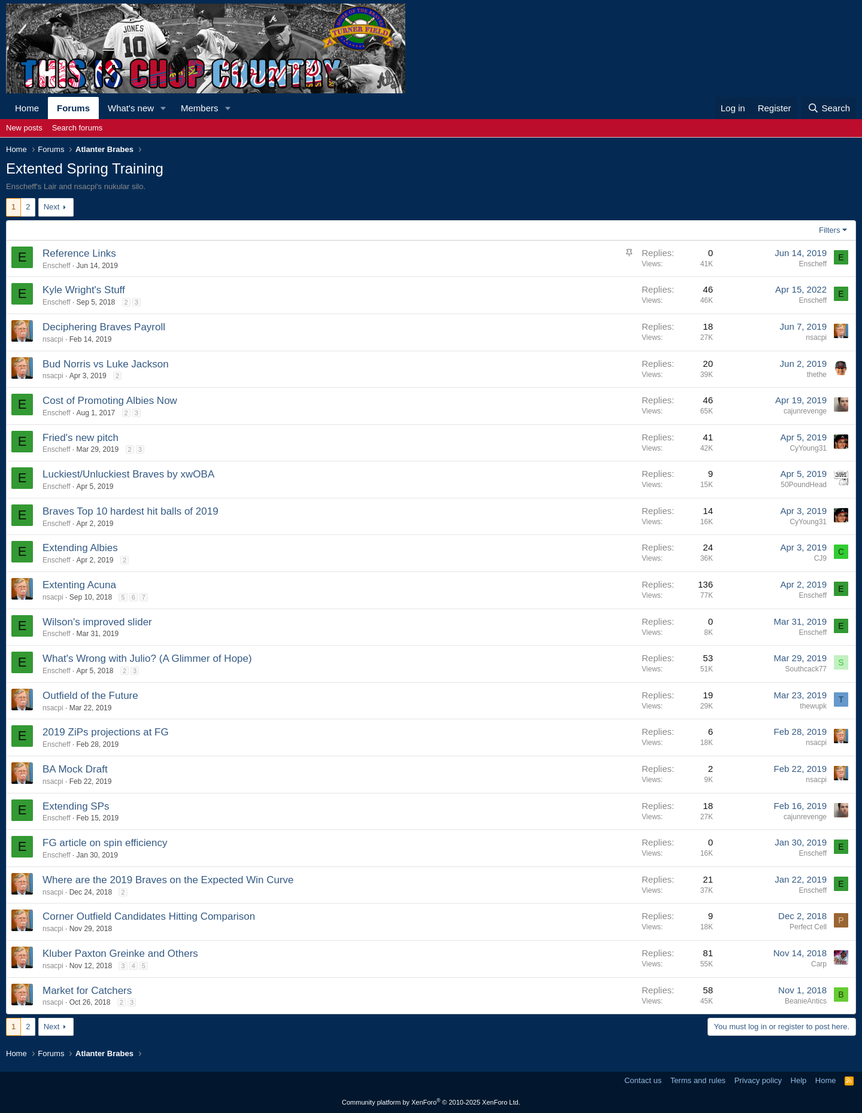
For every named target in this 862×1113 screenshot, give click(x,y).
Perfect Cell (808, 927)
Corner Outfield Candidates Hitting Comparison (149, 916)
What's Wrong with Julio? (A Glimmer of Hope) (147, 658)
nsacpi (53, 339)
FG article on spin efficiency (105, 843)
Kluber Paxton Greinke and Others (120, 953)
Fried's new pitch (81, 437)
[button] (163, 108)
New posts (24, 127)
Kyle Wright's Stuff (84, 290)
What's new (131, 108)
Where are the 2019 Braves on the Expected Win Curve (168, 880)
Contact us (642, 1080)
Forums (73, 108)
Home (27, 108)
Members (199, 108)
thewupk (813, 706)
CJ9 (820, 558)
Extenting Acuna (79, 585)
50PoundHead (804, 485)
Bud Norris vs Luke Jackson (106, 364)
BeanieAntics (806, 1001)
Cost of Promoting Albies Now (110, 400)
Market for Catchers (87, 990)
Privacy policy (758, 1080)
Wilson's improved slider (97, 622)
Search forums (77, 127)
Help (799, 1080)
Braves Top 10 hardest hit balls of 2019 (130, 511)
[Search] (829, 108)
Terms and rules (698, 1080)
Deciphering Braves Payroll (104, 327)
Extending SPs (76, 806)
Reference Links (79, 253)
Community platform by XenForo (431, 1102)
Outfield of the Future (90, 695)
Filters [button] (829, 230)
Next (52, 206)
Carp (819, 964)
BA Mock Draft (75, 769)
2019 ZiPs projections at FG (106, 732)
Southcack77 (806, 669)
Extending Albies (80, 548)
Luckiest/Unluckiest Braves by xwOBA (128, 474)
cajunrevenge (805, 411)
